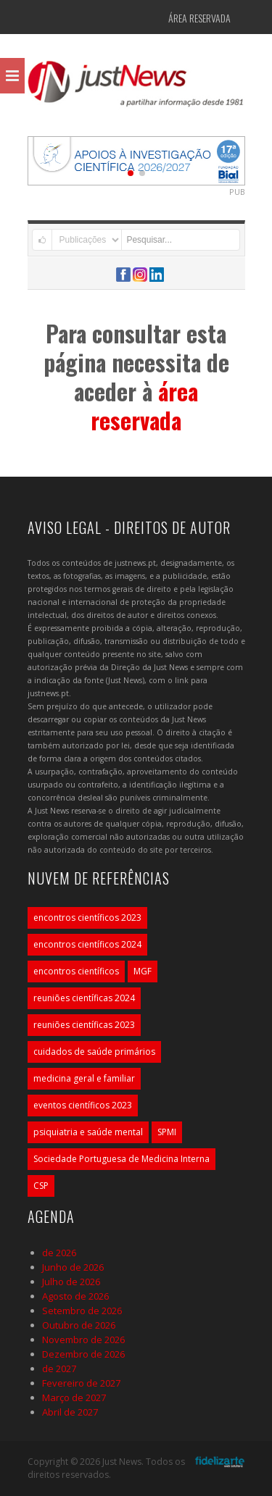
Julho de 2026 (71, 1281)
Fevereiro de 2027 (81, 1383)
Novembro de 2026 (83, 1339)
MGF (142, 971)
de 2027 (59, 1368)
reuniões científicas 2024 (84, 998)
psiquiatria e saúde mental (88, 1132)
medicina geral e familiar (84, 1078)
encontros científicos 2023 (87, 917)
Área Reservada (199, 17)
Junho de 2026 (73, 1267)
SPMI (166, 1132)
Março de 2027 (74, 1397)
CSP (41, 1185)
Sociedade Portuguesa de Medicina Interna (121, 1159)
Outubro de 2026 (78, 1325)
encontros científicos (76, 971)
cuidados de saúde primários (94, 1051)
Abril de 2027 (70, 1411)
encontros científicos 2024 (87, 944)
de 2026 (59, 1252)
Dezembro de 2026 (83, 1354)
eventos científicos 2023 (82, 1105)
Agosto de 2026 (75, 1296)
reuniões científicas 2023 (84, 1025)
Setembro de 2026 (82, 1310)
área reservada (144, 405)
